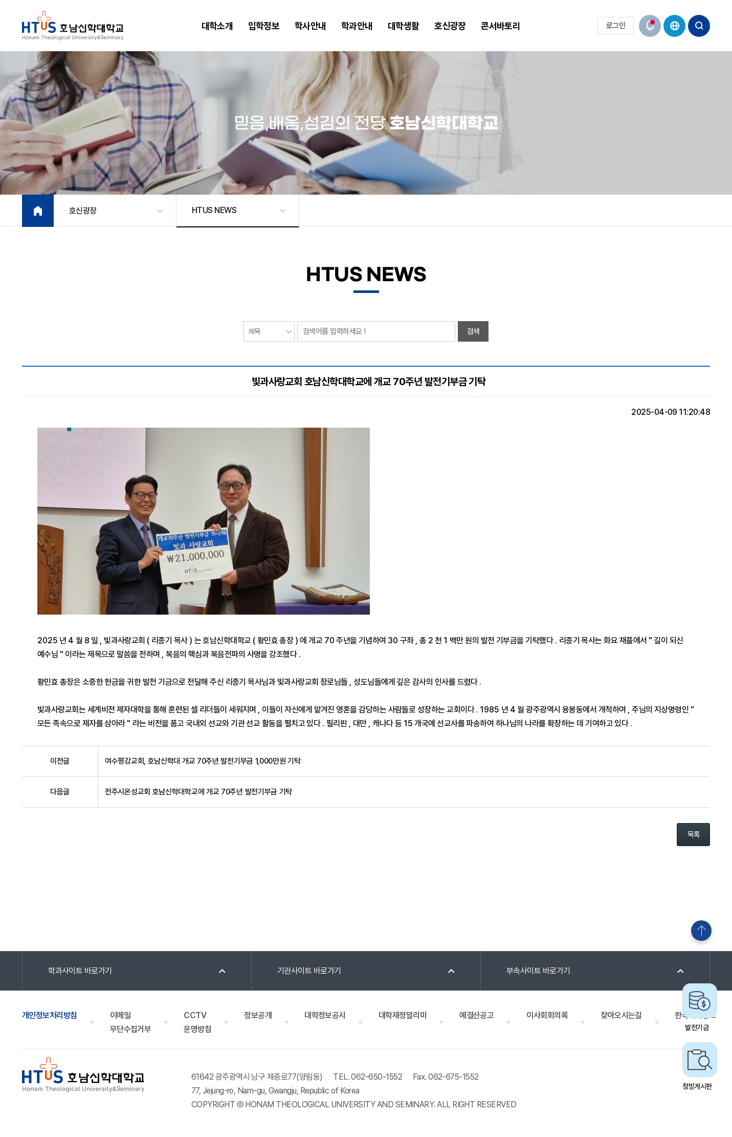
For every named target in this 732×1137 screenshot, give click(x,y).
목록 (693, 834)
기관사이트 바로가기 (309, 971)
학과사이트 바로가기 (80, 971)
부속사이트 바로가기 (538, 971)
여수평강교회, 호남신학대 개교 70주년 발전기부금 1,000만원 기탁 (203, 761)
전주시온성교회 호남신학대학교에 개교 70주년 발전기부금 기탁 (198, 791)
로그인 (615, 25)
